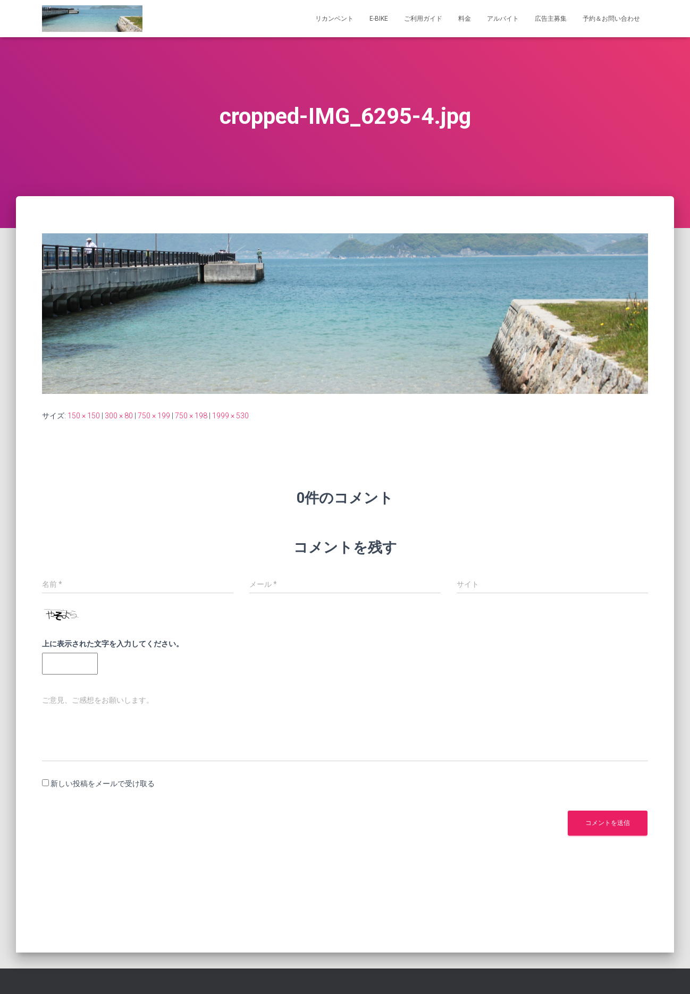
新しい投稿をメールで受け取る (103, 783)
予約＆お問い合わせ (611, 18)
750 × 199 (154, 415)
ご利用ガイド (423, 18)
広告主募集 (551, 18)
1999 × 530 (230, 415)
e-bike (378, 18)
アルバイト (503, 18)
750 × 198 (191, 415)
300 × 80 (119, 415)
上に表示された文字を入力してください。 (112, 643)
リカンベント (334, 18)
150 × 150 (84, 415)
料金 (464, 18)
